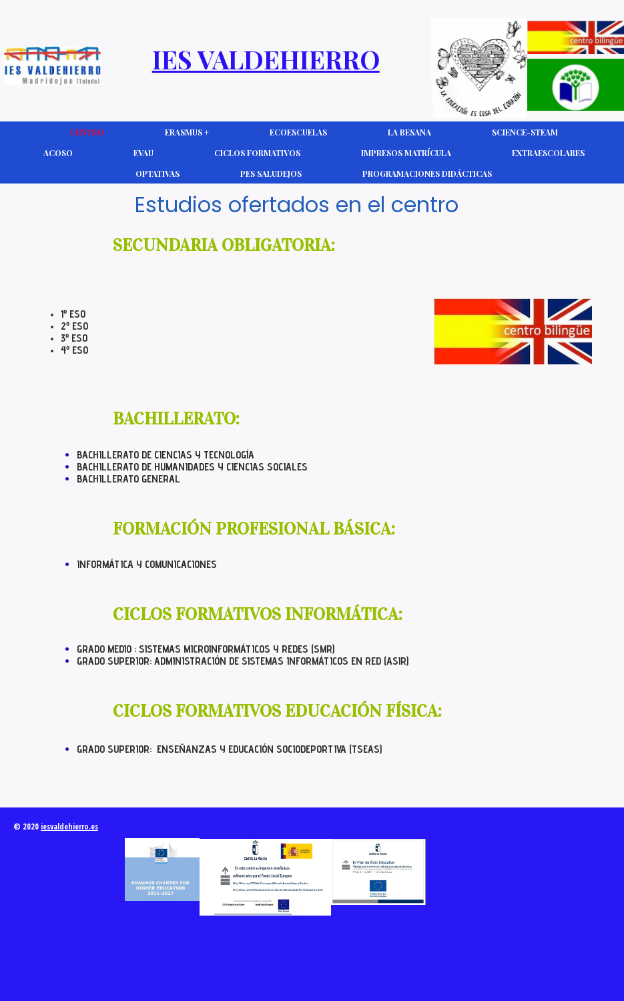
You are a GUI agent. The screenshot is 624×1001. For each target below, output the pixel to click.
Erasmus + (187, 132)
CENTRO (87, 132)
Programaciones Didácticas (427, 173)
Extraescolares (548, 152)
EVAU (143, 152)
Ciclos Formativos (257, 152)
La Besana (409, 132)
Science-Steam (525, 132)
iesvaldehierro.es (69, 826)
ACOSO (58, 152)
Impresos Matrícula (406, 152)
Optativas (157, 173)
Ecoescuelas (298, 132)
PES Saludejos (271, 173)
